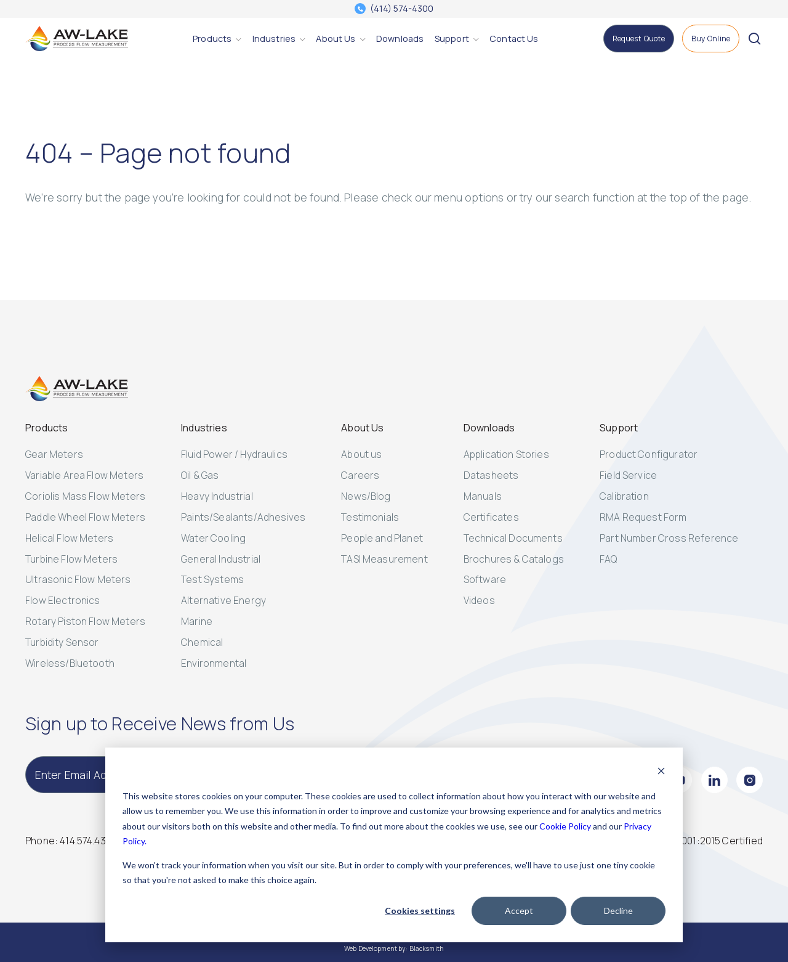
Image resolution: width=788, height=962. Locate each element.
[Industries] (274, 38)
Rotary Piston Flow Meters (85, 621)
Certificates (491, 517)
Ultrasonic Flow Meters (78, 579)
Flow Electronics (62, 600)
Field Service (628, 475)
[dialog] (394, 845)
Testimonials (370, 517)
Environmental (213, 663)
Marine (196, 621)
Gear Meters (54, 454)
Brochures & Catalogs (514, 559)
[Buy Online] (711, 38)
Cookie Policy (565, 826)
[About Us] (335, 38)
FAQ (608, 559)
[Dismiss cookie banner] (661, 772)
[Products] (212, 38)
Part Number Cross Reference (669, 538)
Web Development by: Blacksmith (394, 948)
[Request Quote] (639, 38)
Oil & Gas (200, 475)
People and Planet (382, 538)
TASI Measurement (384, 559)
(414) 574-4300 (401, 9)
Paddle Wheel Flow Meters (85, 517)
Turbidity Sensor (62, 642)
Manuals (483, 496)
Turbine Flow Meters (71, 559)
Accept (519, 910)
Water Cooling (213, 538)
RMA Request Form (643, 517)
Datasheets (491, 475)
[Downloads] (400, 38)
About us (361, 454)
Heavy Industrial (217, 496)
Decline (618, 910)
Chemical (202, 642)
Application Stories (506, 454)
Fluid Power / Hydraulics (234, 454)
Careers (360, 475)
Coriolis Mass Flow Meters (85, 496)
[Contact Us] (513, 38)
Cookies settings (420, 910)
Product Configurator (649, 454)
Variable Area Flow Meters (84, 475)
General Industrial (220, 559)
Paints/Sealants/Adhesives (243, 517)
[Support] (452, 38)
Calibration (624, 496)
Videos (479, 600)
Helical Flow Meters (69, 538)
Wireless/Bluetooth (70, 663)
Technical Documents (513, 538)
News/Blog (365, 496)
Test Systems (212, 579)
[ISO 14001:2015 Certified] (709, 840)
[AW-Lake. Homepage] (76, 39)
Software (485, 579)
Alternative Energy (223, 600)
